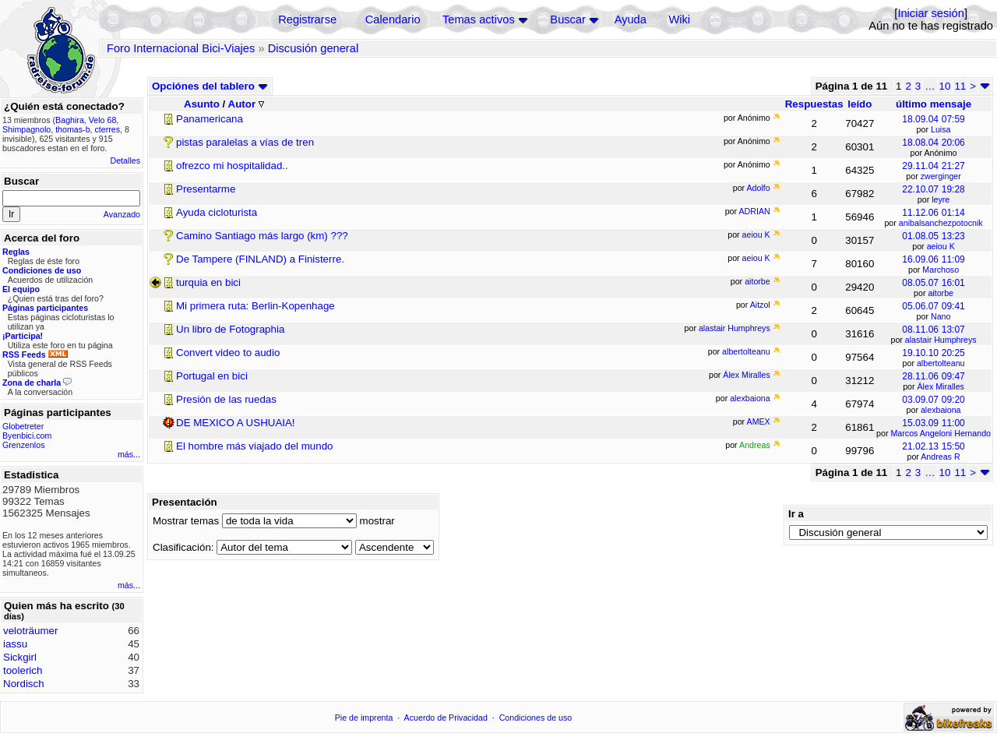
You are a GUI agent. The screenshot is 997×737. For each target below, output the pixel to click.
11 (960, 86)
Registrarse (307, 19)
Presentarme (205, 189)
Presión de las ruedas (226, 399)
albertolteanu (941, 363)
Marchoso (940, 269)
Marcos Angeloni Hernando (940, 433)
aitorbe (940, 293)
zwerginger (941, 176)
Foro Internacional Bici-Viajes (181, 48)
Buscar (568, 19)
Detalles (126, 160)
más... (129, 454)
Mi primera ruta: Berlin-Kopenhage (255, 306)
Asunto (202, 104)
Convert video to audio (228, 352)
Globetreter (23, 426)
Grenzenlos (23, 445)
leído (859, 104)
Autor (246, 104)
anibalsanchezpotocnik (941, 222)
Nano (940, 316)
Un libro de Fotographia (230, 329)
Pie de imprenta (364, 717)
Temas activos (478, 19)
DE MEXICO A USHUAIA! (235, 422)
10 (945, 86)
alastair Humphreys (941, 339)
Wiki (679, 19)
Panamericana (209, 119)
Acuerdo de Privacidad (446, 717)
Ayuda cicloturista (216, 212)
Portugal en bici (212, 376)
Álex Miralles (941, 386)
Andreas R (940, 456)
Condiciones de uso (535, 717)
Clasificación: (183, 547)
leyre (940, 199)
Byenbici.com (26, 435)
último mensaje (933, 104)
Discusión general (313, 48)
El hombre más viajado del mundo (254, 446)
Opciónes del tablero (210, 86)
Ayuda (630, 19)
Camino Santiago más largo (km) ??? (262, 236)
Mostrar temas (186, 521)
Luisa (940, 129)
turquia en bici (208, 282)
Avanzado (122, 214)
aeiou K (941, 246)
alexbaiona (941, 409)
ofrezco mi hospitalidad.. (232, 165)
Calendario (393, 19)
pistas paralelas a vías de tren (245, 142)
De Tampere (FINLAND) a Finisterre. (260, 259)
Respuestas (814, 104)
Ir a (796, 514)
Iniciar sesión (930, 13)
